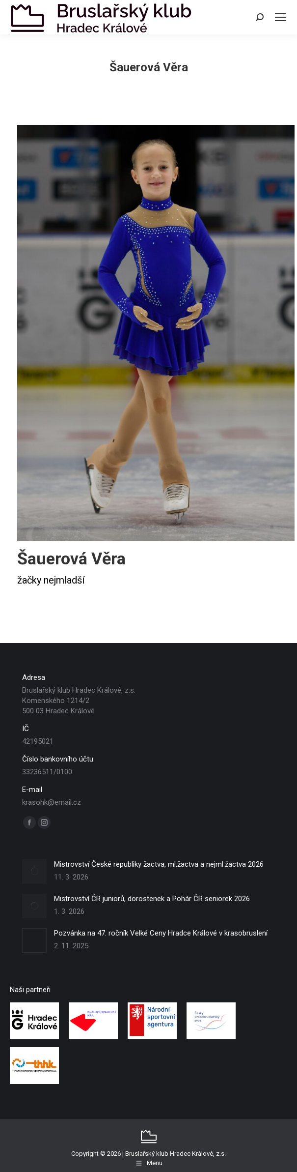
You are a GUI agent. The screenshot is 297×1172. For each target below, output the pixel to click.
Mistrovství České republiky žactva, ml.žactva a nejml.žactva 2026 (159, 864)
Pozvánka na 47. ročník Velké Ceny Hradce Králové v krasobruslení (161, 933)
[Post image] (34, 871)
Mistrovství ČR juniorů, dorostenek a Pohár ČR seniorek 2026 (152, 898)
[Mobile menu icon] (280, 17)
